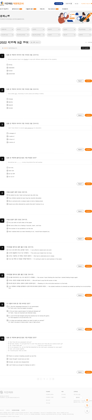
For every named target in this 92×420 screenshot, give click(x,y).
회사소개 (48, 400)
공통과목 (68, 3)
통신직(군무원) (36, 35)
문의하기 (78, 397)
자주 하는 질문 (77, 394)
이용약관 (8, 410)
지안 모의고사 (53, 9)
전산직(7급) (4, 35)
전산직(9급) (82, 29)
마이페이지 (65, 9)
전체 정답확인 (85, 48)
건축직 (81, 35)
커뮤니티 (42, 9)
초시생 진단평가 (4, 9)
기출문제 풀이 (31, 9)
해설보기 (80, 80)
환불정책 (23, 410)
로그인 (76, 3)
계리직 (19, 29)
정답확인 (88, 80)
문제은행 (58, 3)
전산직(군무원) (21, 35)
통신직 (65, 35)
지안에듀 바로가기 (86, 3)
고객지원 (76, 391)
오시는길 (48, 403)
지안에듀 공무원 (49, 394)
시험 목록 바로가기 (35, 42)
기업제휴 (63, 397)
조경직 (50, 35)
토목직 (34, 29)
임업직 (50, 29)
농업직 (65, 29)
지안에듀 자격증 (49, 397)
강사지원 (63, 394)
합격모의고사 (17, 9)
